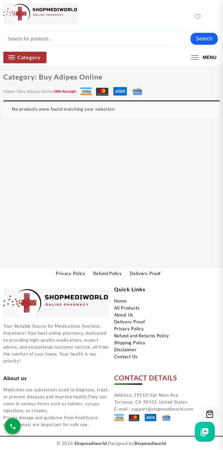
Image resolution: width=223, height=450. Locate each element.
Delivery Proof (129, 321)
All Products (127, 307)
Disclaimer (125, 349)
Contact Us (126, 356)
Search (204, 38)
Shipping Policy (130, 342)
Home (9, 91)
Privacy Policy (129, 328)
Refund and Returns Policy (142, 335)
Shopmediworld (90, 443)
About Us (124, 314)
